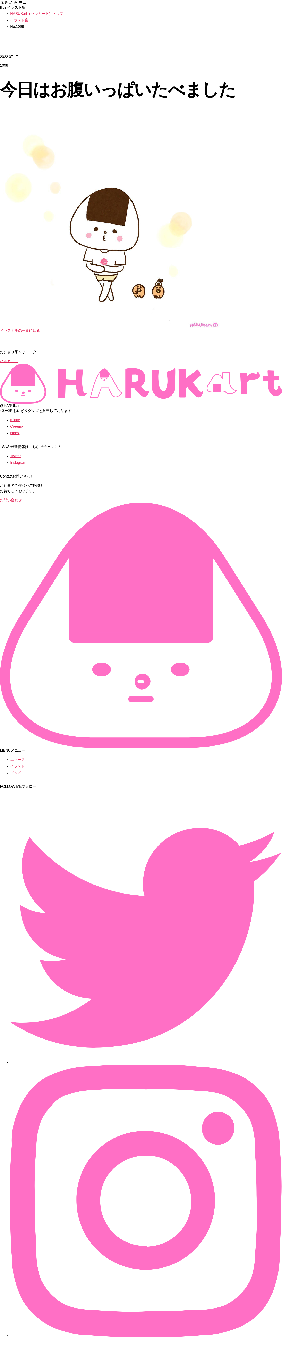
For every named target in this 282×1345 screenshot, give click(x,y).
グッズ (15, 773)
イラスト (17, 766)
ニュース (17, 760)
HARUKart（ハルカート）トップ (36, 13)
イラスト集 (19, 20)
